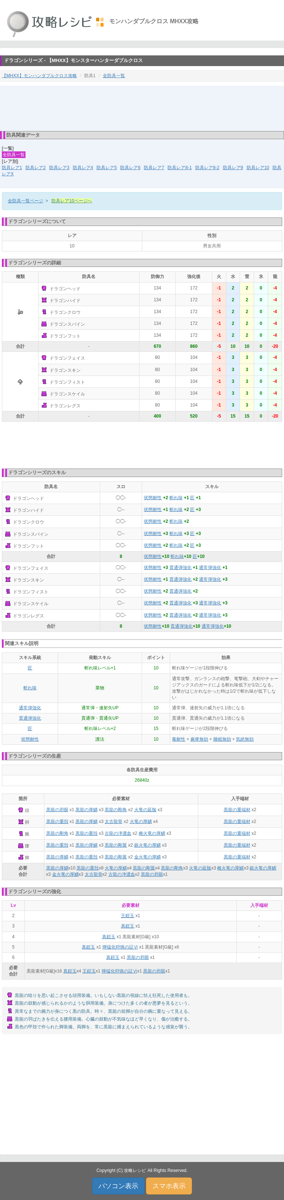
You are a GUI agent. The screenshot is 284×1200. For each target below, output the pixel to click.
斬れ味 (176, 497)
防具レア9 (233, 167)
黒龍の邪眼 (57, 809)
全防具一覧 (114, 75)
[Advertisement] (142, 107)
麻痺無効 (199, 739)
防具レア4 (83, 167)
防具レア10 (258, 167)
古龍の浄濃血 (118, 833)
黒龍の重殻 (57, 821)
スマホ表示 (169, 1186)
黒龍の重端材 (237, 809)
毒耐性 (178, 739)
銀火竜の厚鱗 (147, 845)
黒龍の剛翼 (116, 845)
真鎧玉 (127, 926)
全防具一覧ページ (25, 200)
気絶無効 (245, 739)
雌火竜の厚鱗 (152, 833)
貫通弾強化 (180, 567)
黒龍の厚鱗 (86, 809)
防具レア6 (130, 167)
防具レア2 (36, 167)
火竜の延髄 (145, 809)
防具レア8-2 (207, 167)
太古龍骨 (113, 821)
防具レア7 (154, 167)
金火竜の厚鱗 (147, 857)
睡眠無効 (222, 739)
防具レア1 (12, 167)
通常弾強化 (210, 567)
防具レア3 (59, 167)
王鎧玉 (127, 915)
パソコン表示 (118, 1186)
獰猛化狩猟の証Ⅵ (120, 947)
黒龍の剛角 (116, 809)
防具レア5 (107, 167)
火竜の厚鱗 (141, 821)
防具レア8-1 (180, 167)
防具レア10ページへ (71, 200)
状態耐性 (153, 497)
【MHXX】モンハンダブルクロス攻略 (39, 75)
